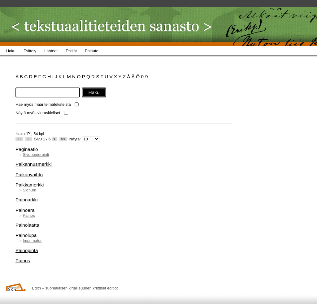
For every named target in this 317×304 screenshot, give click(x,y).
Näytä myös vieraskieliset (37, 112)
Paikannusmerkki (33, 164)
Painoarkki (26, 199)
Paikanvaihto (29, 174)
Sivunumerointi (36, 154)
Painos (29, 215)
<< (19, 139)
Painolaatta (27, 225)
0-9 (144, 76)
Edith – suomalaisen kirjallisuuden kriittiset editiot (75, 288)
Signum (29, 190)
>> (63, 139)
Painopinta (26, 250)
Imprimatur (32, 240)
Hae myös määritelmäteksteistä (43, 104)
